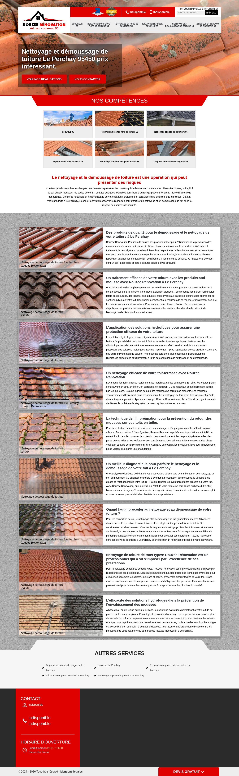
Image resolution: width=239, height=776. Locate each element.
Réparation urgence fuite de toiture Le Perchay (170, 668)
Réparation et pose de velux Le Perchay (67, 675)
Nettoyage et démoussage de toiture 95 (179, 25)
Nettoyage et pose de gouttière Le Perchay (121, 675)
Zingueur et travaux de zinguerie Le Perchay (65, 668)
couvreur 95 (77, 25)
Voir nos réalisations (44, 79)
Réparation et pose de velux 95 (152, 25)
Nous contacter (88, 79)
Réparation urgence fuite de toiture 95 (99, 25)
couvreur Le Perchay (109, 665)
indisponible (135, 12)
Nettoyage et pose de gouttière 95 (126, 25)
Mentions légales (71, 771)
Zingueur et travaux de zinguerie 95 (208, 25)
